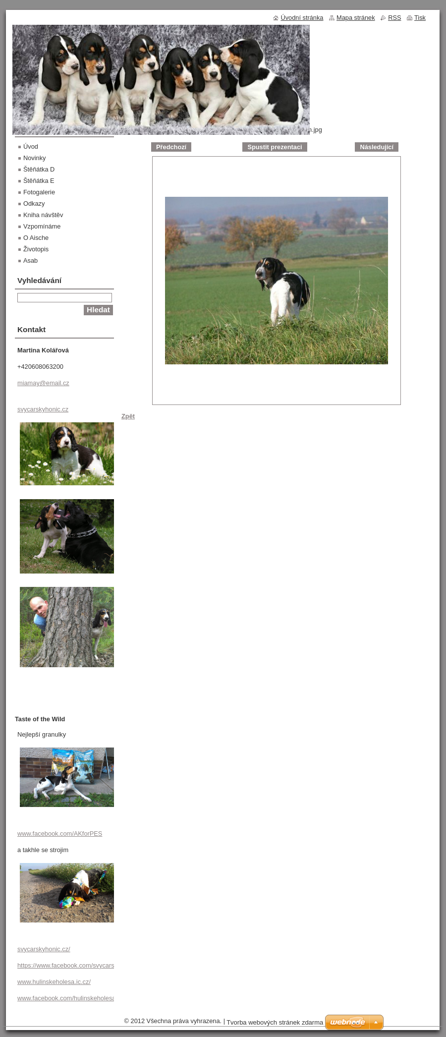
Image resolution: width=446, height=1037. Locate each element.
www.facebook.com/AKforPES (59, 833)
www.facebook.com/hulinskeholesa (66, 998)
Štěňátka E (39, 180)
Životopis (36, 249)
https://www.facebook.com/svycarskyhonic (76, 965)
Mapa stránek (355, 17)
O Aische (36, 237)
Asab (30, 260)
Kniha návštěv (43, 215)
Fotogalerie (39, 192)
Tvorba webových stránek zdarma (274, 1022)
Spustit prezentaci (274, 147)
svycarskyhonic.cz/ (43, 949)
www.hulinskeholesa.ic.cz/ (54, 981)
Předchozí (171, 147)
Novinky (34, 158)
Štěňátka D (39, 169)
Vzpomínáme (41, 226)
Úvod (30, 146)
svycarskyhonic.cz (42, 409)
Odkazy (34, 203)
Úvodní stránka (301, 17)
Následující (376, 147)
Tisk (420, 17)
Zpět (128, 416)
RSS (394, 17)
